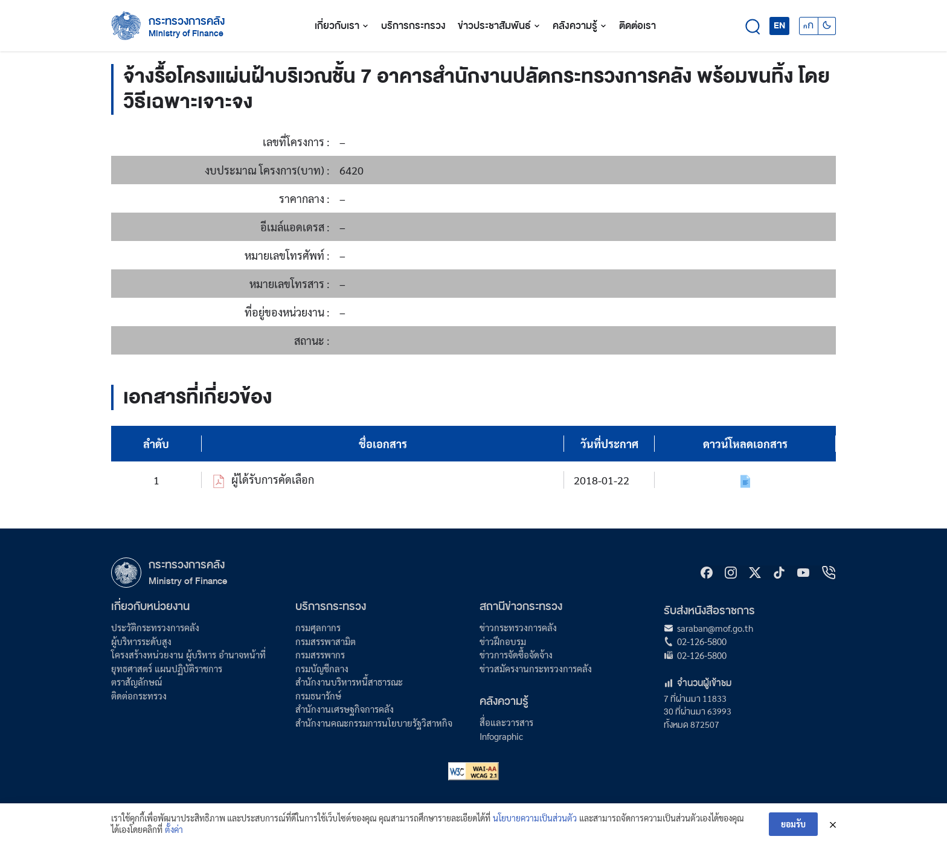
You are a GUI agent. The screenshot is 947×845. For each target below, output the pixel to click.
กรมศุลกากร (318, 627)
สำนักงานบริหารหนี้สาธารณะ (349, 681)
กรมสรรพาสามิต (325, 641)
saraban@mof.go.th (715, 628)
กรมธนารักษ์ (318, 695)
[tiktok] (779, 573)
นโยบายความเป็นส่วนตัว (535, 823)
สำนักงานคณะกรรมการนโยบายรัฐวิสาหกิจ (373, 722)
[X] (755, 573)
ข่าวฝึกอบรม (503, 641)
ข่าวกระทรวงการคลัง (518, 627)
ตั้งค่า (174, 834)
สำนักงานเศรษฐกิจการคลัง (344, 709)
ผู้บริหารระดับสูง (141, 641)
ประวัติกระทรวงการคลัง (155, 627)
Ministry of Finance (188, 580)
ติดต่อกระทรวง (139, 695)
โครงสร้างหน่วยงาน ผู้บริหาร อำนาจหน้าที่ (188, 654)
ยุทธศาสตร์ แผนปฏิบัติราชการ (166, 668)
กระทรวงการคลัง (187, 21)
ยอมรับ (793, 829)
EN (779, 25)
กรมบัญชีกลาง (321, 668)
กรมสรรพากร (320, 654)
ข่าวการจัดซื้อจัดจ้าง (516, 654)
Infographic (501, 736)
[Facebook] (707, 573)
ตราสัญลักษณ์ (136, 681)
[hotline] (828, 572)
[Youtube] (803, 573)
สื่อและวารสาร (506, 722)
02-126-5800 (702, 641)
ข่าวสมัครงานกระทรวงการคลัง (536, 668)
